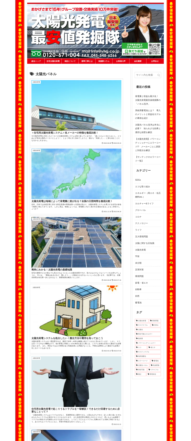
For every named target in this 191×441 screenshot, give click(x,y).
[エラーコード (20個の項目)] (142, 361)
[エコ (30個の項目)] (141, 347)
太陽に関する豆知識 (144, 243)
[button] (158, 75)
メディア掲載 (38, 417)
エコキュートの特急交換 (103, 423)
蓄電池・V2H (99, 401)
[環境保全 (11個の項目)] (154, 374)
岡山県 (140, 422)
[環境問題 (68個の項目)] (155, 321)
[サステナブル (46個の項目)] (142, 325)
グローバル (140, 210)
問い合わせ (46, 437)
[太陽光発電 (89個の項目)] (141, 321)
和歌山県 (126, 422)
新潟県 (155, 414)
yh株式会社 (98, 392)
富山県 (125, 417)
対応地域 (127, 407)
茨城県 (153, 412)
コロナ (138, 217)
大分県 (125, 427)
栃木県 (125, 414)
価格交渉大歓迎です (41, 414)
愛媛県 (129, 424)
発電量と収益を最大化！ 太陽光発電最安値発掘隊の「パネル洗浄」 (148, 100)
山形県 (144, 412)
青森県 (125, 412)
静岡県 (153, 417)
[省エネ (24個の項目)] (154, 347)
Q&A (35, 401)
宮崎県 (129, 427)
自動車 (138, 289)
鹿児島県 (135, 427)
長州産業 (66, 392)
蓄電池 (138, 302)
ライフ (138, 230)
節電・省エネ (141, 283)
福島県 (148, 412)
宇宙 (137, 256)
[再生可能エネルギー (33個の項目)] (148, 334)
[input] (148, 75)
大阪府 (144, 419)
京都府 (139, 419)
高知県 (134, 424)
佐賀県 (144, 424)
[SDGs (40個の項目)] (156, 325)
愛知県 (125, 419)
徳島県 (155, 422)
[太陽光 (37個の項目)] (148, 330)
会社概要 (37, 437)
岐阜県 (148, 417)
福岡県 (139, 424)
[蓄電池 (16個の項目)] (156, 361)
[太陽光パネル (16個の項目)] (142, 365)
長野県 (144, 417)
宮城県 (134, 412)
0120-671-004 (135, 400)
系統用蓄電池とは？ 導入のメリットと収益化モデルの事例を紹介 (148, 114)
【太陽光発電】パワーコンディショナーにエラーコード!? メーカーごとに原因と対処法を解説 (148, 144)
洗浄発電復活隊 (99, 414)
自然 (137, 296)
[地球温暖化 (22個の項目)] (148, 356)
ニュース (54, 437)
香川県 (125, 424)
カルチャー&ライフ (144, 203)
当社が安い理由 (39, 395)
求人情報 (73, 437)
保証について (38, 392)
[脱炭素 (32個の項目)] (148, 339)
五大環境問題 (141, 236)
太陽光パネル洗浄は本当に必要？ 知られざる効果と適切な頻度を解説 (148, 129)
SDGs (138, 180)
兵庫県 (148, 419)
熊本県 (153, 424)
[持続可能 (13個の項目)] (141, 370)
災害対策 (139, 269)
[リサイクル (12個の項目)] (154, 370)
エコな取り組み (142, 186)
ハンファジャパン (69, 395)
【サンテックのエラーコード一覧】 (148, 159)
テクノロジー (141, 223)
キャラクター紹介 (40, 411)
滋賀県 (134, 419)
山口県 (150, 422)
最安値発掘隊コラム (100, 420)
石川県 (129, 417)
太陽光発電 (140, 250)
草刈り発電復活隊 (100, 417)
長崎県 (148, 424)
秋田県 (139, 412)
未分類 (138, 263)
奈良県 (153, 419)
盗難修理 (97, 408)
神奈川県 (149, 414)
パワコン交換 (99, 411)
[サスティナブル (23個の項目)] (148, 352)
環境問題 (139, 276)
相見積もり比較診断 (101, 398)
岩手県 (129, 412)
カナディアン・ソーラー (72, 398)
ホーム (37, 387)
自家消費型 (98, 404)
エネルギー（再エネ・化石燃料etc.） (148, 195)
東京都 (144, 414)
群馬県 (129, 414)
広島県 (145, 422)
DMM (65, 401)
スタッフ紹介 (64, 437)
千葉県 (139, 414)
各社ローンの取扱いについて (44, 404)
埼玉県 (134, 414)
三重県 (129, 419)
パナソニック (68, 404)
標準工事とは (38, 398)
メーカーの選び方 (40, 408)
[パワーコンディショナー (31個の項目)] (148, 343)
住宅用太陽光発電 (99, 395)
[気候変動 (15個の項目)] (155, 365)
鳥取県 (131, 422)
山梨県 (139, 417)
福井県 (134, 417)
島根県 (136, 422)
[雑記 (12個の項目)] (140, 374)
